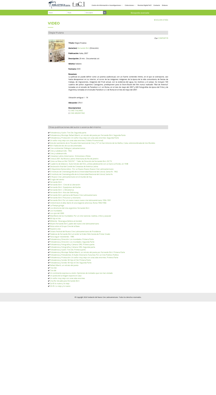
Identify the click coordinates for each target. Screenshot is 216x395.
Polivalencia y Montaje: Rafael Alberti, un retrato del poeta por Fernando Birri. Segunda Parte (88, 135)
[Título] (75, 12)
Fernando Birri (87, 48)
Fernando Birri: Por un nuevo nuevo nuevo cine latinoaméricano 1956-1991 (80, 201)
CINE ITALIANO (80, 111)
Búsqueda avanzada (140, 12)
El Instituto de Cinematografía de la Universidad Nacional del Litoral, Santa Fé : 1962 (84, 172)
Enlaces (165, 5)
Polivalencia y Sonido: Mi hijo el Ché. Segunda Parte (70, 263)
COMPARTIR (161, 38)
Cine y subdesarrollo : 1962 (61, 151)
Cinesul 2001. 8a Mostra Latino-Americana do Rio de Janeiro (74, 159)
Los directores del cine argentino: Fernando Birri (69, 208)
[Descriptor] (94, 12)
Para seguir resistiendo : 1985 (62, 237)
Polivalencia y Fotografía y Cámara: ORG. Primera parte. (72, 245)
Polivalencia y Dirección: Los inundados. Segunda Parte (72, 242)
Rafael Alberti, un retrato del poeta (64, 266)
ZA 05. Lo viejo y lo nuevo (60, 286)
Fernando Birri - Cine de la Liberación (65, 185)
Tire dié (53, 271)
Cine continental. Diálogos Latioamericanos (67, 148)
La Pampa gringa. (57, 206)
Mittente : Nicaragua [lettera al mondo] (66, 221)
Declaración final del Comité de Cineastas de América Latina (74, 167)
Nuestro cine (55, 229)
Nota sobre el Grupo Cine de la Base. (65, 227)
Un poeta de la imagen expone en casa (65, 276)
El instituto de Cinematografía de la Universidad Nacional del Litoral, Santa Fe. (81, 174)
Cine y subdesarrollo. (58, 154)
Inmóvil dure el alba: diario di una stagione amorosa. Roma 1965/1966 (78, 203)
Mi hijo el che (55, 219)
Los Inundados (56, 211)
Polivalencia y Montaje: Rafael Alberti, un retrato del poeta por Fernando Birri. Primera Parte (87, 253)
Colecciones (129, 5)
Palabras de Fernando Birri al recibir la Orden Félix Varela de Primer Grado (80, 234)
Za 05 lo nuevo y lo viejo (59, 284)
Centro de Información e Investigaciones (106, 5)
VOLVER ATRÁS (161, 20)
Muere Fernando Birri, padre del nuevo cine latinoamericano (74, 224)
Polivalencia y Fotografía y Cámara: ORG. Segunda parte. (72, 247)
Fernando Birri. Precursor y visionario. (65, 198)
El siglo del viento (57, 180)
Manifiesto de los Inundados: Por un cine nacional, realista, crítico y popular (80, 216)
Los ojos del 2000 (57, 214)
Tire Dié (53, 268)
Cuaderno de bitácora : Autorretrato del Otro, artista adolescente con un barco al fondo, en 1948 (89, 164)
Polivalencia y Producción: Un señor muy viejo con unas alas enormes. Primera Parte (84, 258)
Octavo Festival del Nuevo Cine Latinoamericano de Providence (75, 232)
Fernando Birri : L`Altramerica (62, 190)
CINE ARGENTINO (81, 113)
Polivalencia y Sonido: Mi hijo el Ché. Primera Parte (70, 260)
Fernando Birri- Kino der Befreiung (64, 193)
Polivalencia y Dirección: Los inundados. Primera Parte (72, 240)
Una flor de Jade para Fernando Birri (64, 281)
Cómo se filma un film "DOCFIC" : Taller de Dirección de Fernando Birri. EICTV (81, 161)
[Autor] (57, 12)
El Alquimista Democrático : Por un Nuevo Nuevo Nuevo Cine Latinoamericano (82, 169)
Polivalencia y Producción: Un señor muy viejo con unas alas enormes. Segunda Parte (84, 138)
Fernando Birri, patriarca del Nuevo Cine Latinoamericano (73, 195)
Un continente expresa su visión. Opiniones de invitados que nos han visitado (81, 273)
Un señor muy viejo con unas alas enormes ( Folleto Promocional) (76, 141)
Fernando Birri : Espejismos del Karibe (65, 188)
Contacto (156, 5)
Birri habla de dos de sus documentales (66, 146)
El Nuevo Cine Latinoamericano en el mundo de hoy (71, 177)
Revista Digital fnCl (145, 5)
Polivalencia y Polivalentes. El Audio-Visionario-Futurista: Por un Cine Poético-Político (84, 255)
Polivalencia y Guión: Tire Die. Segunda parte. (68, 133)
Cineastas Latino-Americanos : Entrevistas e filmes (70, 156)
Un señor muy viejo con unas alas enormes (67, 279)
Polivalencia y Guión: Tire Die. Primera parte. (68, 250)
